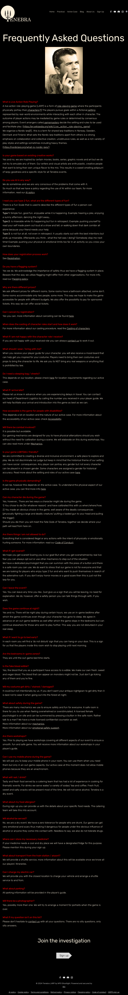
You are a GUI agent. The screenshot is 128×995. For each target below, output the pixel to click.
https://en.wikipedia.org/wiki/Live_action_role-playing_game (56, 126)
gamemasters (51, 122)
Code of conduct (99, 992)
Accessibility (54, 419)
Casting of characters (78, 328)
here (71, 316)
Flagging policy (20, 279)
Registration (13, 258)
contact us (73, 340)
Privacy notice (70, 992)
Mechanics (36, 443)
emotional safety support (45, 727)
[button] (90, 11)
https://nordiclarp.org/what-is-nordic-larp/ (26, 147)
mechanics (38, 723)
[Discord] (118, 11)
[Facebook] (111, 11)
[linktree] (126, 11)
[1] (41, 110)
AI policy (30, 192)
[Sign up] (64, 956)
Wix (64, 987)
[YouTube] (115, 11)
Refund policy (56, 992)
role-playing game (67, 106)
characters (33, 110)
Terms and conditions (40, 992)
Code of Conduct (64, 542)
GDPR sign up (113, 992)
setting (91, 110)
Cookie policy (23, 992)
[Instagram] (122, 11)
